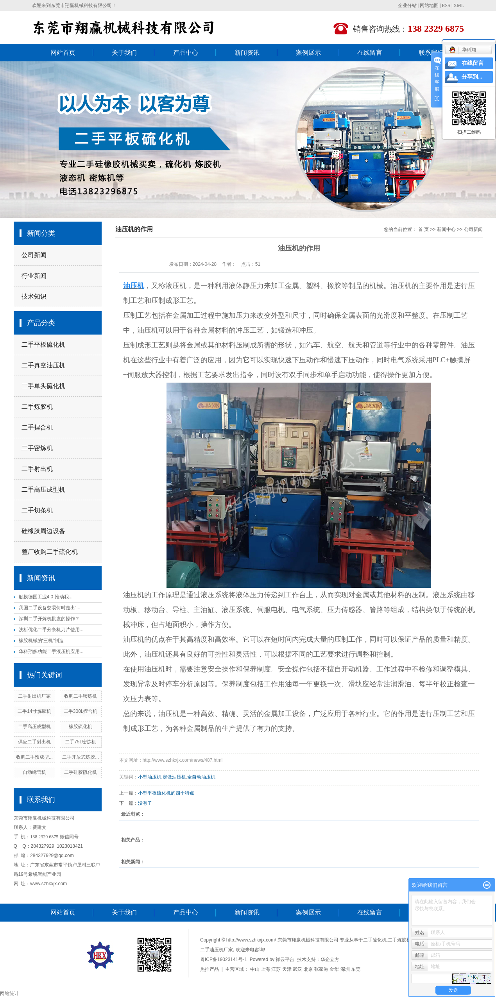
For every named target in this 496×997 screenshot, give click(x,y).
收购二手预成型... (34, 757)
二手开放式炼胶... (80, 757)
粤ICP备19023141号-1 (223, 959)
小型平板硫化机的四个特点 (166, 793)
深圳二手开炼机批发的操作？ (49, 618)
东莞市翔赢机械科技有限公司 (81, 5)
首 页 (423, 229)
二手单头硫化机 (43, 386)
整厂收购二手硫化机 (49, 551)
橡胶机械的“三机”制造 (41, 640)
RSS (446, 5)
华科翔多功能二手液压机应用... (51, 651)
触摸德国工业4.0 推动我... (46, 597)
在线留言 (369, 52)
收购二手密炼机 (80, 696)
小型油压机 (149, 777)
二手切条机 (37, 510)
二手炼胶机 (37, 406)
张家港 (321, 969)
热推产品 (209, 969)
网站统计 (9, 993)
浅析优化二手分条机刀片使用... (51, 629)
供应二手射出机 (34, 742)
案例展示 (308, 52)
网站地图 (429, 5)
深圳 (345, 969)
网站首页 (62, 52)
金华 (334, 969)
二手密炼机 (37, 448)
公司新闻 (34, 255)
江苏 (276, 969)
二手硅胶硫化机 (80, 772)
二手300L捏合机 (81, 711)
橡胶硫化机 (80, 726)
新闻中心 (446, 229)
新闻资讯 (247, 52)
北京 (308, 969)
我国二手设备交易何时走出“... (50, 607)
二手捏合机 (37, 427)
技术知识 (34, 296)
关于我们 (124, 52)
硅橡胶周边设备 (43, 531)
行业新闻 (34, 275)
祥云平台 (285, 959)
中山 (255, 969)
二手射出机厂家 (34, 696)
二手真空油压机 (43, 365)
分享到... (472, 77)
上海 (265, 969)
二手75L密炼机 (80, 742)
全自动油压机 (201, 777)
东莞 (355, 969)
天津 (287, 969)
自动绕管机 (34, 772)
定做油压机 (174, 777)
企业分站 (407, 5)
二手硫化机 (375, 940)
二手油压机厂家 (216, 949)
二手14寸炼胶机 (34, 711)
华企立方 (330, 959)
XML (458, 5)
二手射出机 (37, 468)
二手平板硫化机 (43, 344)
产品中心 (185, 52)
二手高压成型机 (43, 489)
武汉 (297, 969)
